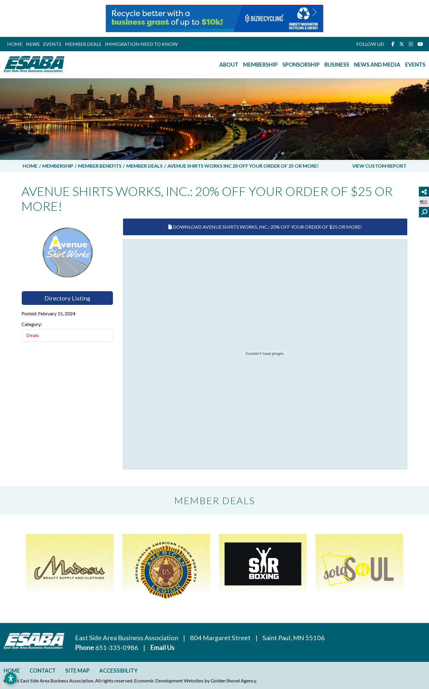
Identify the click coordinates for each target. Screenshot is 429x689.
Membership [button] (260, 64)
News (33, 44)
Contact (42, 670)
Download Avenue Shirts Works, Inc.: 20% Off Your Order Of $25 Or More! (265, 227)
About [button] (228, 64)
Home (14, 44)
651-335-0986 (117, 647)
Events (52, 44)
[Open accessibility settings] (11, 678)
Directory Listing (67, 298)
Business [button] (336, 64)
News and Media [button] (377, 64)
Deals (33, 335)
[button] (114, 18)
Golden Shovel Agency (233, 680)
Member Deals (83, 44)
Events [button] (415, 64)
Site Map (77, 670)
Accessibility (118, 670)
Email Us (162, 647)
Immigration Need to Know (141, 44)
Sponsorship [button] (301, 64)
